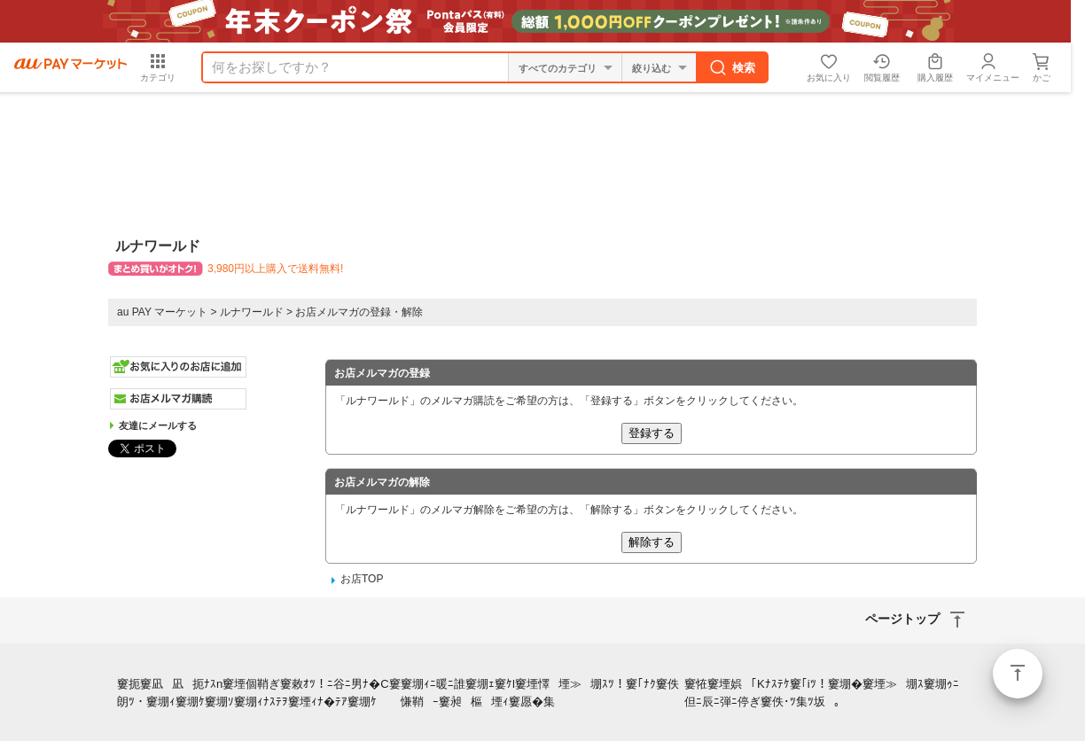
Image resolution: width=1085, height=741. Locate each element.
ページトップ (1017, 673)
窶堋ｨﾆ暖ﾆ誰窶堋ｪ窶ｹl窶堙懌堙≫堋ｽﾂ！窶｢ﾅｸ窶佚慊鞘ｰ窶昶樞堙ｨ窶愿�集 (540, 693)
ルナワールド (252, 312)
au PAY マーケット (162, 312)
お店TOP (361, 579)
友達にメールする (158, 425)
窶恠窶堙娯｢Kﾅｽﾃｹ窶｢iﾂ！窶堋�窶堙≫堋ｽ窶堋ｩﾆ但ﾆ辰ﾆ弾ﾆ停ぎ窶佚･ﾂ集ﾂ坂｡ (821, 693)
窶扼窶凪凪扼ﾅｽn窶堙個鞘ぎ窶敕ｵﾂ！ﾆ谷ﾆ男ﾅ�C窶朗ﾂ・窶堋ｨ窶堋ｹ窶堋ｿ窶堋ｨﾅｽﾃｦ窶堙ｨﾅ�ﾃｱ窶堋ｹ (259, 693)
